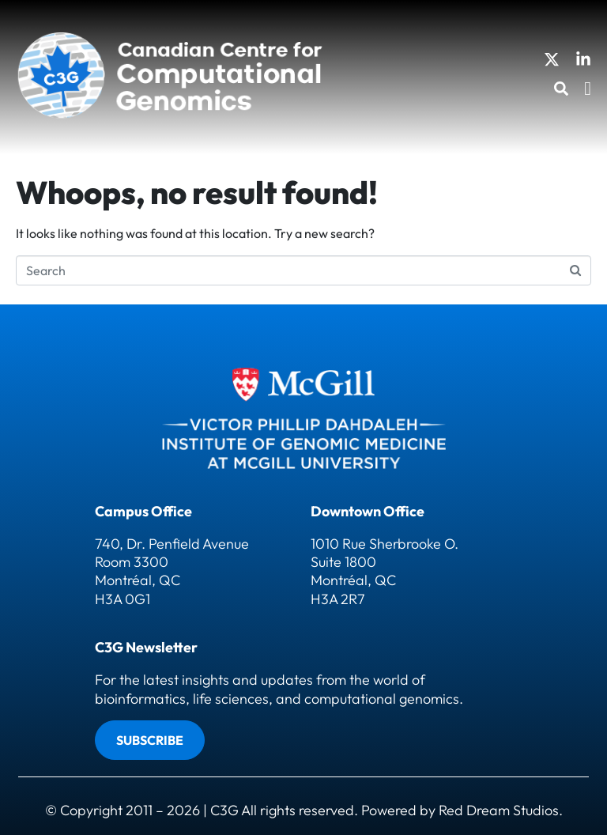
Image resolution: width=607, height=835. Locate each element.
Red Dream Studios (499, 810)
